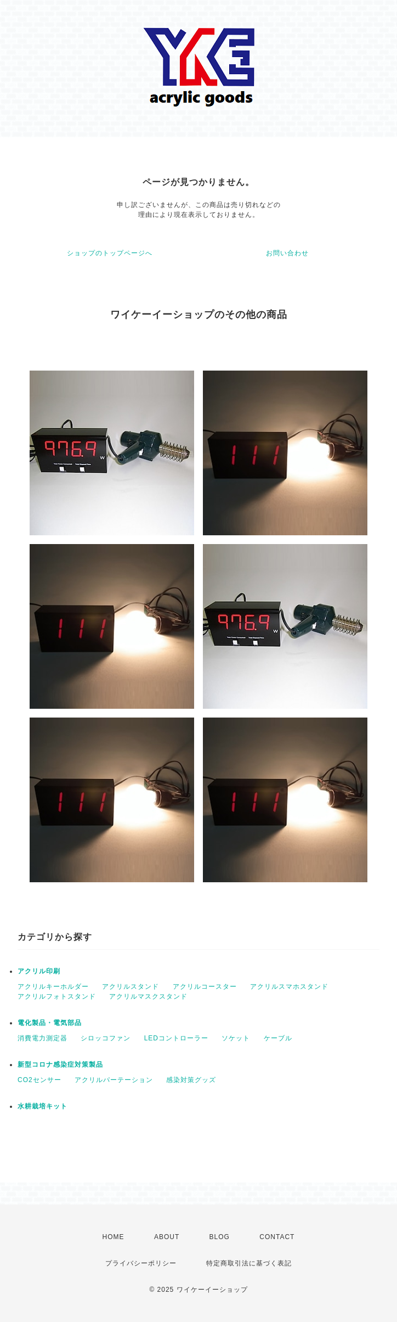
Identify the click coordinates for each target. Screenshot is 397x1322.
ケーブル (278, 1038)
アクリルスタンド (130, 986)
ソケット (236, 1038)
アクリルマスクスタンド (148, 996)
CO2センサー (39, 1080)
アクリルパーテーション (114, 1080)
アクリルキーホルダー (53, 986)
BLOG (219, 1237)
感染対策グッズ (191, 1080)
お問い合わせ (287, 253)
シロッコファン (106, 1038)
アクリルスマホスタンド (289, 986)
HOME (113, 1237)
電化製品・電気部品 (50, 1023)
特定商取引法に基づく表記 (249, 1263)
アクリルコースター (205, 986)
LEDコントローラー (176, 1038)
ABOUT (166, 1237)
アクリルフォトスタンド (57, 996)
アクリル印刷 (39, 971)
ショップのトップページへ (109, 253)
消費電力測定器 (42, 1038)
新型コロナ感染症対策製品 (60, 1064)
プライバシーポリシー (141, 1263)
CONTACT (276, 1237)
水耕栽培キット (42, 1106)
